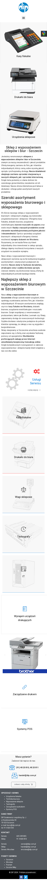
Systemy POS (11, 809)
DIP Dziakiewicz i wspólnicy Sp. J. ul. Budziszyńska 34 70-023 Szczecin (13, 820)
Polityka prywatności (27, 872)
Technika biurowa (13, 799)
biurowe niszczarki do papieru (27, 225)
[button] (23, 18)
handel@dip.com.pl (28, 847)
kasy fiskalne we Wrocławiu (20, 306)
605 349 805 (21, 836)
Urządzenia (10, 796)
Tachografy (10, 804)
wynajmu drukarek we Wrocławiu (24, 239)
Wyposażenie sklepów (14, 802)
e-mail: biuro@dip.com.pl (10, 825)
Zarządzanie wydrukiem (15, 807)
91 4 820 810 (21, 839)
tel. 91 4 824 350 (7, 828)
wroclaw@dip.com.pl (29, 849)
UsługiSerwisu (35, 381)
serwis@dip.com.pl (28, 844)
